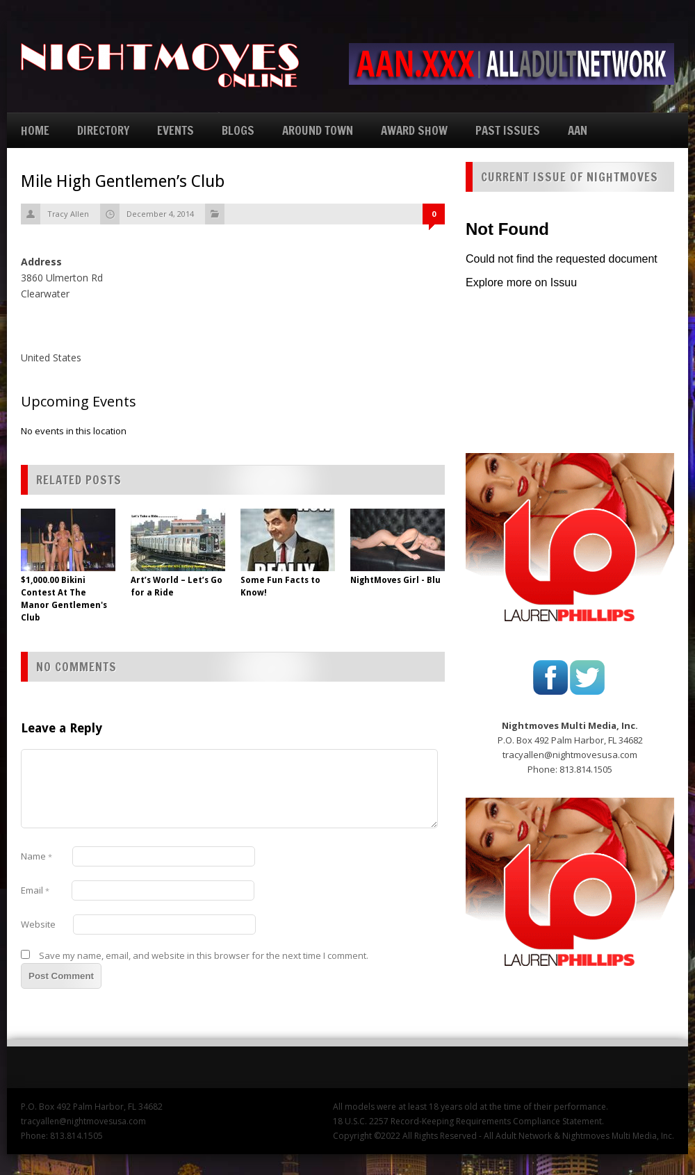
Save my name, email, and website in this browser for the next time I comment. (203, 955)
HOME (35, 130)
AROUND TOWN (317, 130)
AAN (577, 130)
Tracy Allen (68, 213)
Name (36, 856)
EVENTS (175, 130)
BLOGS (238, 130)
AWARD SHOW (414, 130)
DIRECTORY (103, 130)
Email (35, 890)
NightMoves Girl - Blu (395, 580)
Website (38, 924)
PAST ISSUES (507, 130)
